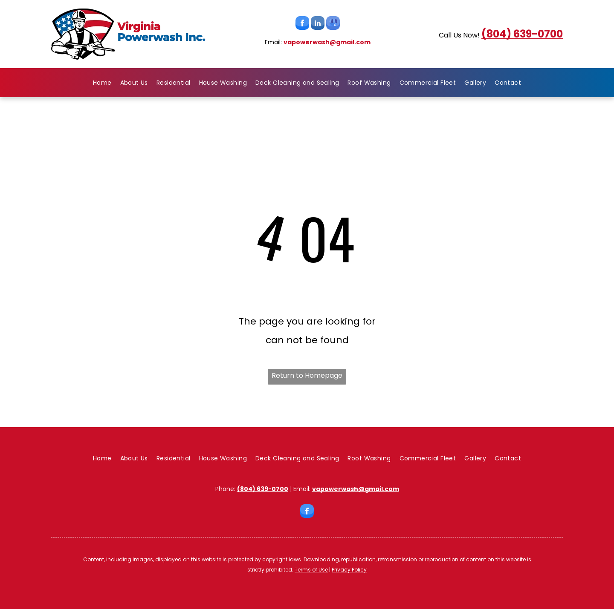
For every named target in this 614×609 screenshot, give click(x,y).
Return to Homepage (307, 375)
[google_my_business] (333, 24)
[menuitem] (102, 83)
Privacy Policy (349, 569)
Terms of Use (311, 569)
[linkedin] (317, 24)
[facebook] (302, 24)
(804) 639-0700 (522, 34)
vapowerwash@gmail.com (327, 42)
